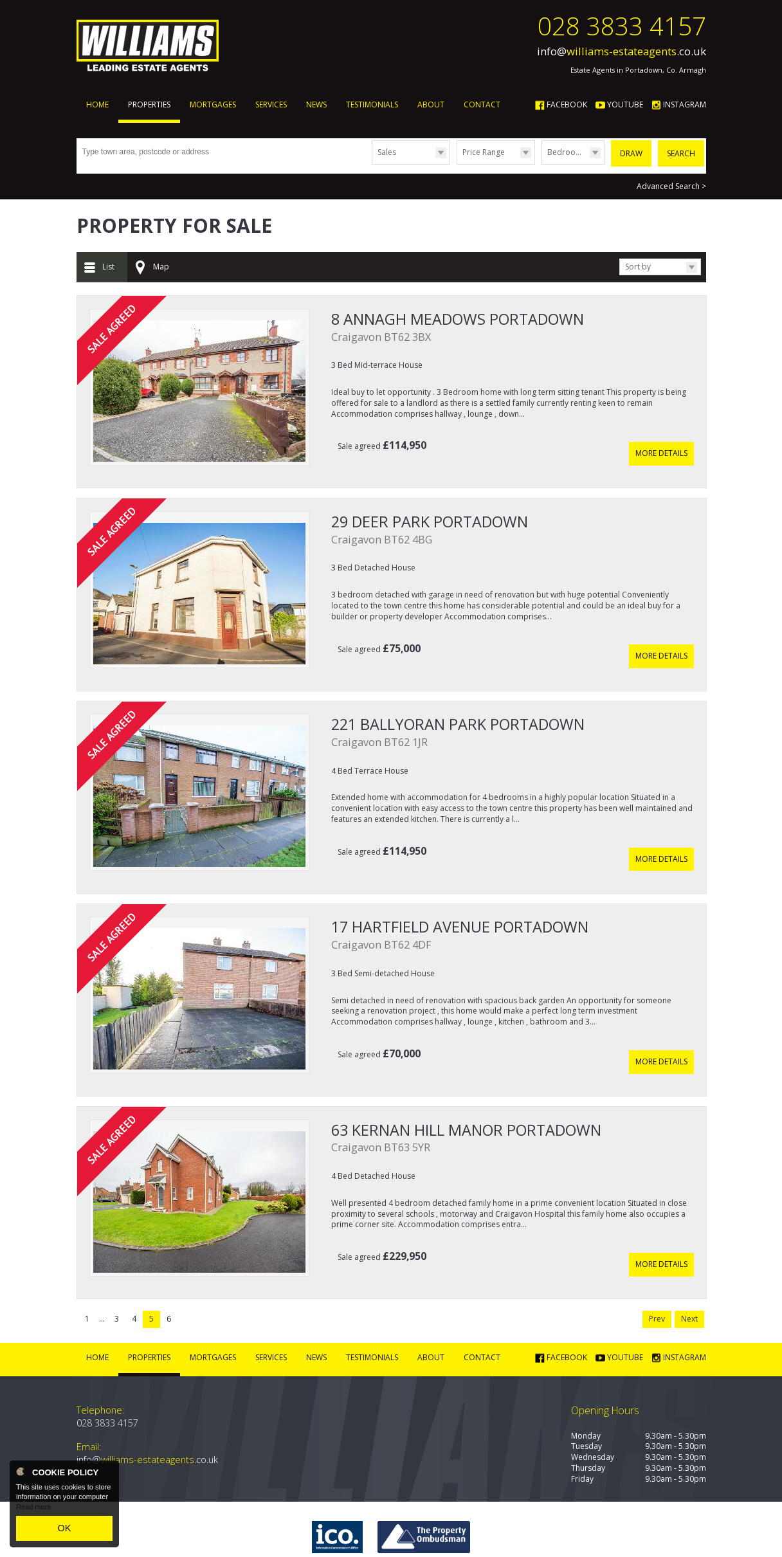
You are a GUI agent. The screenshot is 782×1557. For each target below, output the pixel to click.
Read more (33, 1512)
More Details (661, 439)
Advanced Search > (671, 181)
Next (689, 1266)
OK (64, 1530)
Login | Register (673, 1534)
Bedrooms (566, 152)
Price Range (483, 152)
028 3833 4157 (622, 25)
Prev (657, 1266)
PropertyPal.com (344, 1533)
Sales (386, 152)
